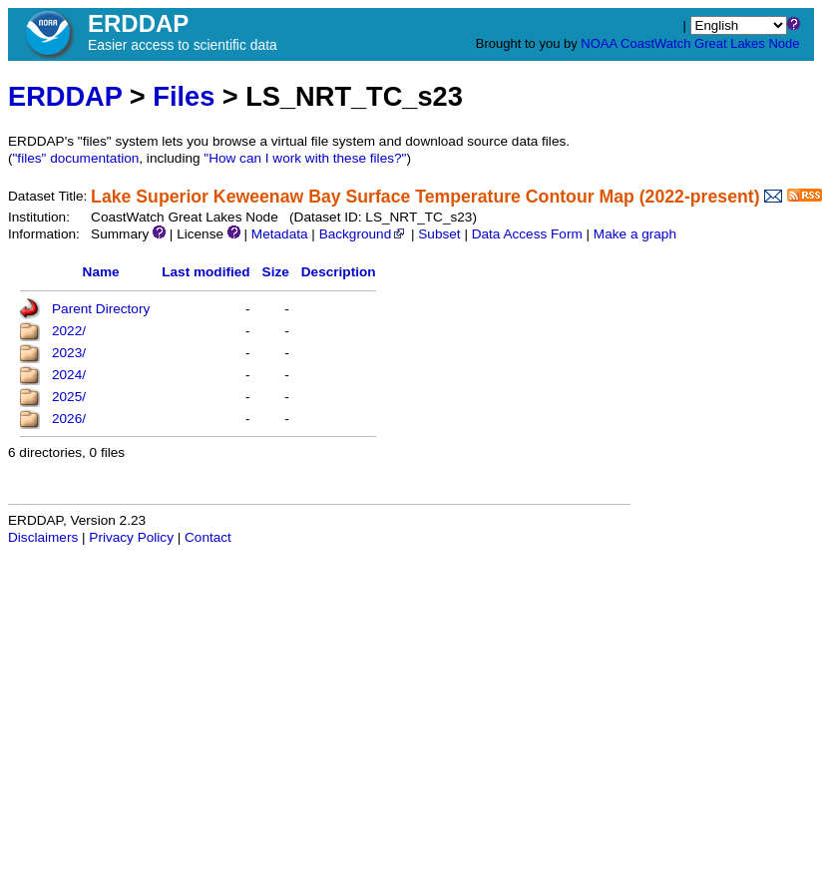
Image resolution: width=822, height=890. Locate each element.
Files (183, 96)
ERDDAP (65, 96)
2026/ (69, 418)
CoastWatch (655, 43)
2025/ (69, 396)
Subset (439, 233)
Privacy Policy (131, 537)
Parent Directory (101, 308)
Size (275, 271)
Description (338, 271)
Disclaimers (43, 537)
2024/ (69, 374)
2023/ (69, 352)
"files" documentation (76, 158)
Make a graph (635, 233)
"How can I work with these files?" (305, 158)
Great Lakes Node (747, 43)
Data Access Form (527, 233)
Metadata (279, 233)
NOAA (598, 43)
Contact (208, 537)
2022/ (69, 330)
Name (101, 271)
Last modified (205, 271)
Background (363, 233)
